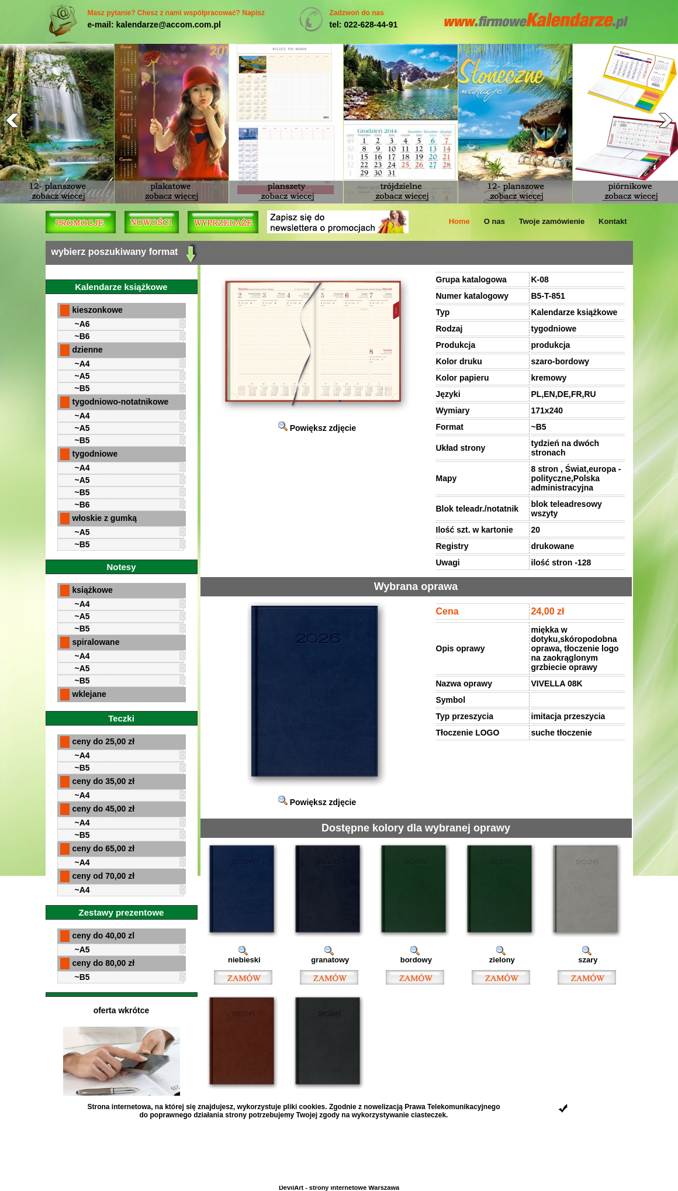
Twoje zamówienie (551, 221)
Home (459, 221)
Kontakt (613, 221)
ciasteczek (428, 1115)
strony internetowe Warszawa (354, 1187)
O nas (494, 221)
